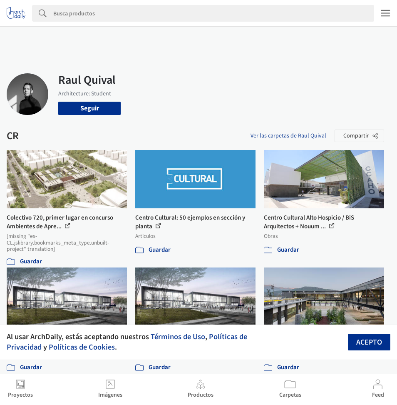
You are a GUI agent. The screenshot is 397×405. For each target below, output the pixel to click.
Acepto (369, 342)
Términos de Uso (178, 336)
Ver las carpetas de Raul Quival (288, 136)
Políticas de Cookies (82, 347)
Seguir (89, 108)
